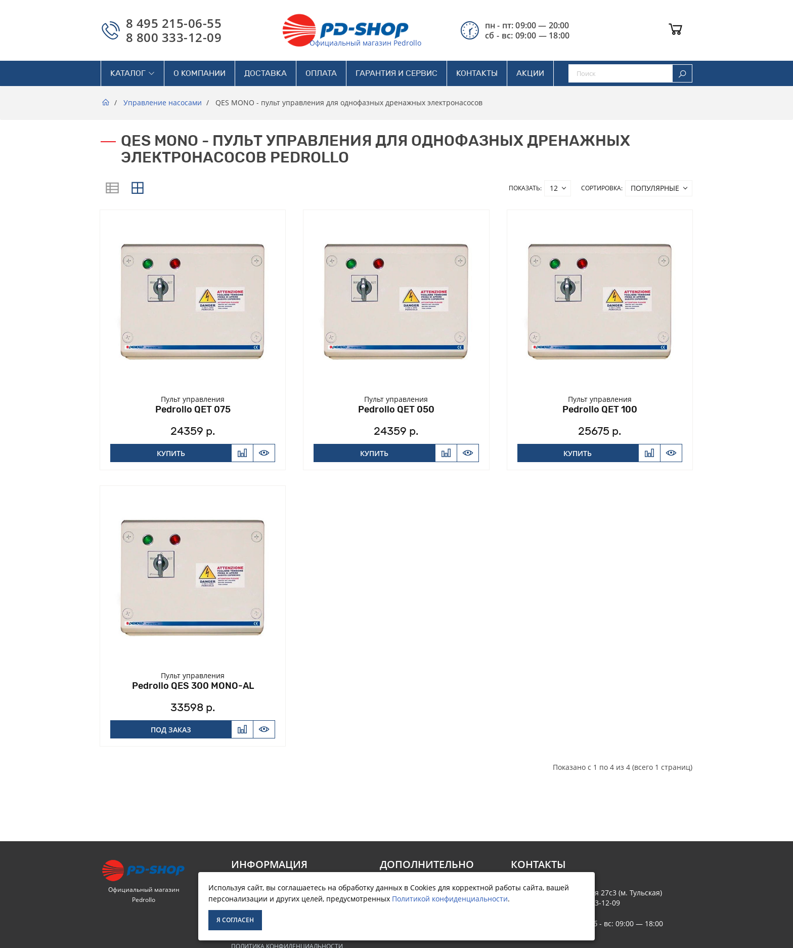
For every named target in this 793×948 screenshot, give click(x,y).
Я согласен (235, 920)
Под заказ (171, 729)
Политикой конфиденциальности (450, 898)
